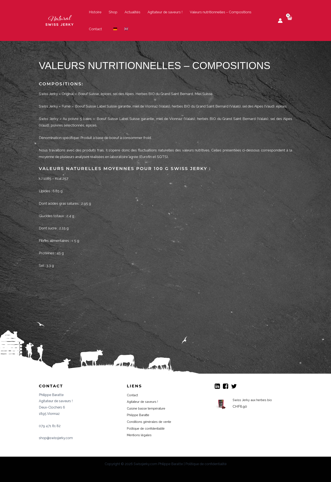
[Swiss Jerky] (60, 20)
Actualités (132, 12)
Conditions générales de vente (151, 421)
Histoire (95, 12)
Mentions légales (141, 435)
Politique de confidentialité (148, 428)
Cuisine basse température (148, 408)
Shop (113, 12)
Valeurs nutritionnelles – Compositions (220, 12)
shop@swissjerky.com (56, 438)
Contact (95, 29)
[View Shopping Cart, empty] (289, 20)
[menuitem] (115, 28)
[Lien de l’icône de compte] (280, 20)
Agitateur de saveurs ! (165, 12)
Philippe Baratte (139, 415)
